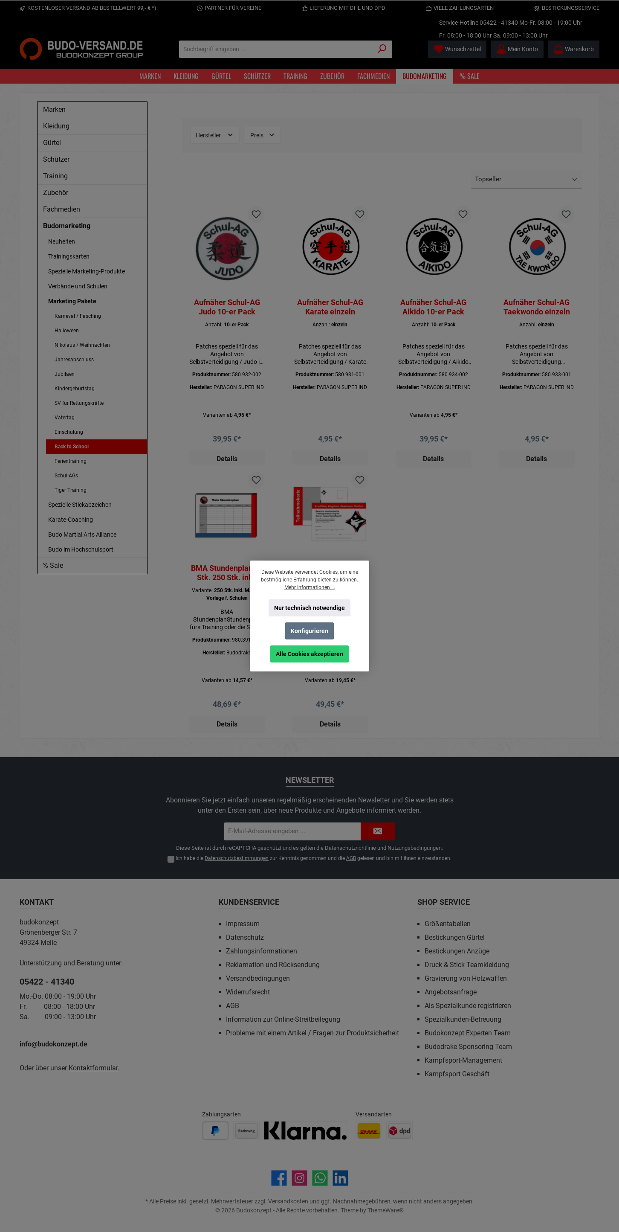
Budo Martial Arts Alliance (82, 534)
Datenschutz (245, 937)
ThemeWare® (385, 1210)
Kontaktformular (93, 1068)
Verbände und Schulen (77, 286)
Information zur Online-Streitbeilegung (283, 1019)
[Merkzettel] (457, 49)
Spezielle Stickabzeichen (80, 504)
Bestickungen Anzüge (457, 951)
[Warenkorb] (573, 49)
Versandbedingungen (258, 978)
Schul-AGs (66, 476)
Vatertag (65, 418)
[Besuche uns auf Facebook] (279, 1178)
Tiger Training (71, 490)
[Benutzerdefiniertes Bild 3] (305, 1130)
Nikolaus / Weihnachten (82, 345)
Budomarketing (66, 226)
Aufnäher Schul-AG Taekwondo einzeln (536, 307)
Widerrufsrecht (248, 992)
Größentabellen (448, 924)
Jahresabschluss (74, 360)
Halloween (67, 331)
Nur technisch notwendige (309, 607)
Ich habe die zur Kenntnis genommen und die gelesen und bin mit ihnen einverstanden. (313, 858)
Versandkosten (288, 1201)
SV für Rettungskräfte (79, 403)
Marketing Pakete (72, 301)
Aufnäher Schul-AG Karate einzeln (330, 307)
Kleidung (56, 126)
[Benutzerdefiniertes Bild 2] (246, 1130)
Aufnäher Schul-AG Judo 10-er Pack (227, 307)
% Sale (53, 565)
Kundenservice (249, 902)
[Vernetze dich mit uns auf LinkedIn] (340, 1178)
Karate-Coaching (70, 519)
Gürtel (52, 143)
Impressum (243, 924)
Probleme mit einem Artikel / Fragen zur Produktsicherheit (312, 1033)
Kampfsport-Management (463, 1060)
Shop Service (443, 902)
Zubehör (55, 193)
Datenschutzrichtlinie (350, 848)
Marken (54, 109)
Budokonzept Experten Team (468, 1033)
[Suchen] (382, 49)
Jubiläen (65, 374)
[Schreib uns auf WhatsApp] (320, 1178)
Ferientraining (71, 461)
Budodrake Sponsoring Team (468, 1047)
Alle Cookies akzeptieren (309, 654)
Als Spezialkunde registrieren (468, 1006)
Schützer (56, 159)
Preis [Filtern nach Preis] (262, 135)
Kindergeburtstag (75, 389)
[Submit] (378, 831)
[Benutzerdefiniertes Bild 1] (215, 1130)
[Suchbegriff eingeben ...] (276, 49)
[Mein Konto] (517, 49)
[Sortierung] (526, 180)
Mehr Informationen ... (309, 587)
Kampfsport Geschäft (457, 1074)
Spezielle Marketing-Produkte (86, 271)
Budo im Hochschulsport (80, 549)
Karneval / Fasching (78, 316)
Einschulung (69, 432)
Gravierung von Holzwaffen (466, 978)
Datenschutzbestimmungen (237, 858)
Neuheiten (61, 241)
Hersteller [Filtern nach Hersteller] (215, 135)
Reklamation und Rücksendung (273, 965)
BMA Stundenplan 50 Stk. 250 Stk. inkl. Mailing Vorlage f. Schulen (227, 573)
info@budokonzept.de (53, 1044)
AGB (351, 858)
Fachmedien (61, 209)
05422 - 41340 (499, 22)
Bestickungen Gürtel (455, 937)
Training (55, 176)
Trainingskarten (69, 256)
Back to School (72, 447)
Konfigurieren (309, 631)
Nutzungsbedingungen (415, 848)
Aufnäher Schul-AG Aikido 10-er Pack (433, 307)
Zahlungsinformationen (261, 951)
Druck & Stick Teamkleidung (467, 965)
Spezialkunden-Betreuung (463, 1019)
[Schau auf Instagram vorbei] (299, 1178)
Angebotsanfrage (451, 992)
